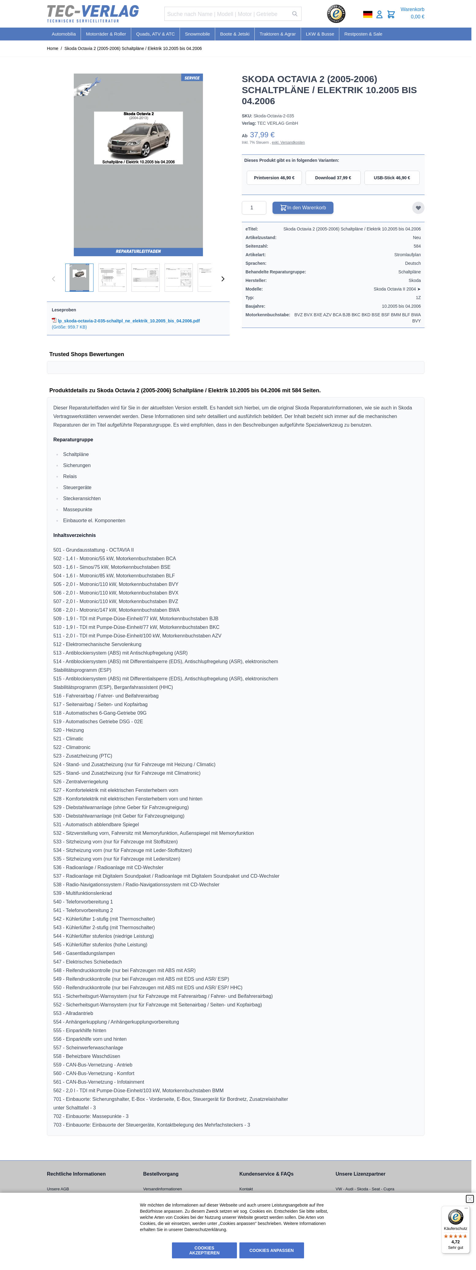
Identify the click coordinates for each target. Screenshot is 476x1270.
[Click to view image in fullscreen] (138, 165)
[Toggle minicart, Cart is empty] (391, 14)
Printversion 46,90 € (274, 177)
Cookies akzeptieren (204, 1250)
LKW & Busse (320, 33)
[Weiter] (223, 279)
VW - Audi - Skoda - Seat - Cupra (365, 1189)
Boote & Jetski (234, 33)
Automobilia (64, 33)
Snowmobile (197, 33)
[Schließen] (470, 1199)
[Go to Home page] (93, 14)
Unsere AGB (58, 1189)
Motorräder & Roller (106, 33)
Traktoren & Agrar (278, 33)
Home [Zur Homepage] (52, 48)
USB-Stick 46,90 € (392, 177)
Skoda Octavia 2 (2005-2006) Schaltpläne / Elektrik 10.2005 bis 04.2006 (133, 48)
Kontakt (246, 1189)
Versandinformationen (162, 1189)
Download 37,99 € (333, 177)
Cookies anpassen (271, 1250)
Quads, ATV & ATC (155, 33)
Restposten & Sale (363, 33)
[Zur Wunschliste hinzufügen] (418, 208)
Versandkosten (292, 142)
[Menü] (466, 1209)
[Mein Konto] (379, 14)
